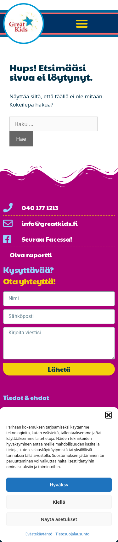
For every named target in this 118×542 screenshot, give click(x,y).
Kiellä (59, 502)
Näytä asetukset (59, 519)
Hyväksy (59, 484)
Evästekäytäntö (39, 534)
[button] (108, 415)
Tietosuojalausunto (72, 534)
